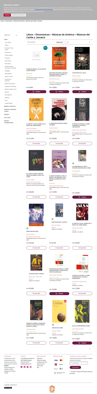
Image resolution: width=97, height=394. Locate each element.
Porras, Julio (29, 73)
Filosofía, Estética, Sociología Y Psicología (10, 67)
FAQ (38, 367)
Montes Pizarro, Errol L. (54, 79)
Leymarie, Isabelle (30, 179)
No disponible (36, 143)
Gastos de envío (41, 364)
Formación (7, 58)
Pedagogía (7, 70)
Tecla (6, 100)
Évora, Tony (52, 183)
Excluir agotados (31, 42)
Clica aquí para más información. (44, 9)
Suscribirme (75, 367)
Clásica (6, 45)
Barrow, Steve (32, 276)
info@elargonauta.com (26, 364)
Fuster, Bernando (76, 171)
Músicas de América (19, 21)
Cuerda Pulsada (8, 103)
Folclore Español (9, 55)
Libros (2, 21)
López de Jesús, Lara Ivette (55, 275)
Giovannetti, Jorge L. (31, 329)
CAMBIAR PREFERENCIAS (18, 15)
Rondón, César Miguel (31, 128)
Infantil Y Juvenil (9, 76)
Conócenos (39, 358)
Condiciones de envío (42, 362)
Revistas (7, 92)
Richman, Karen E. (30, 234)
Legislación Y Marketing (10, 86)
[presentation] (81, 378)
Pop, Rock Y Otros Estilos (9, 48)
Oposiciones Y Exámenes (8, 80)
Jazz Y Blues (8, 42)
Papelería (7, 97)
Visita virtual (40, 365)
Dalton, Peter (39, 276)
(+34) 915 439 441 (25, 362)
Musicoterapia (8, 73)
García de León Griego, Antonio (79, 130)
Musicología (8, 63)
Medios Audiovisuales (10, 83)
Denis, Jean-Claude (56, 225)
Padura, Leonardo (76, 76)
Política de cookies (41, 360)
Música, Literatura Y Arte (10, 89)
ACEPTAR (7, 15)
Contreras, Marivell (53, 128)
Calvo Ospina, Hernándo (77, 329)
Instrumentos (8, 60)
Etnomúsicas (9, 21)
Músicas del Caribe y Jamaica (34, 21)
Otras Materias (8, 94)
